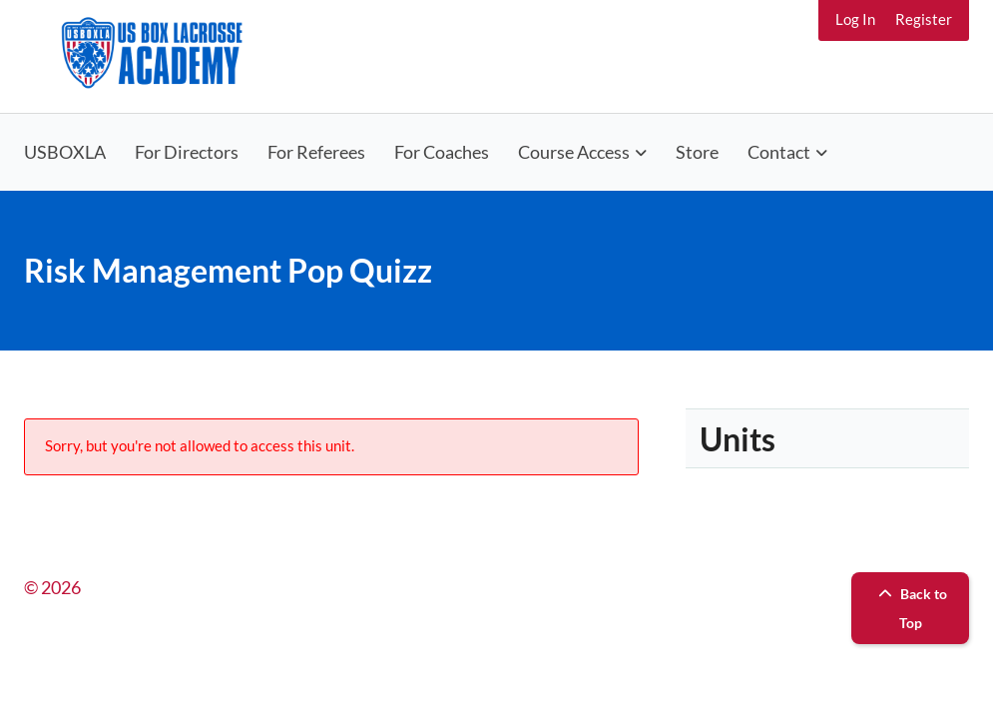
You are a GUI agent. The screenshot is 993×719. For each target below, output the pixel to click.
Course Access (574, 152)
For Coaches (441, 152)
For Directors (187, 152)
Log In (855, 19)
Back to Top (910, 608)
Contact (778, 152)
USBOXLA (65, 152)
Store (697, 152)
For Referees (316, 152)
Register (923, 19)
